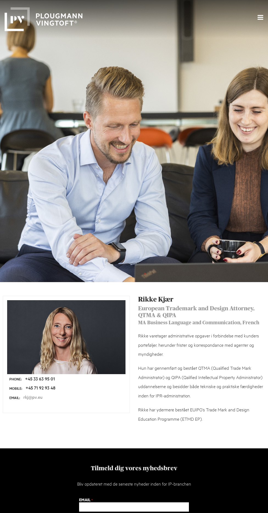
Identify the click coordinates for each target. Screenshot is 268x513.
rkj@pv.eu (33, 397)
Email (86, 500)
